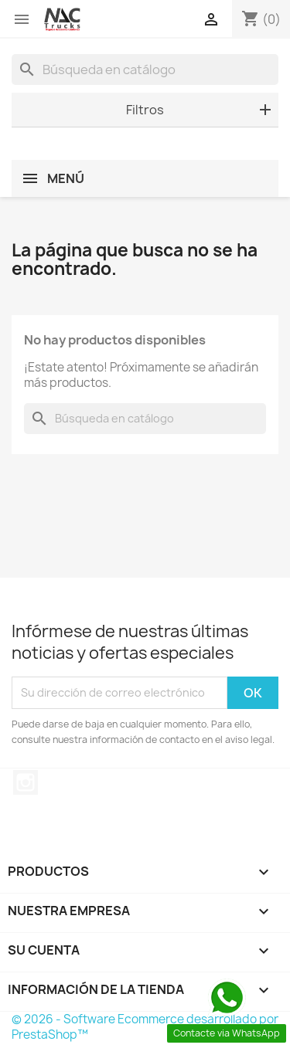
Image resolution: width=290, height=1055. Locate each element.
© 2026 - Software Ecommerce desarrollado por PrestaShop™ (145, 1027)
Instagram (25, 782)
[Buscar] (145, 69)
